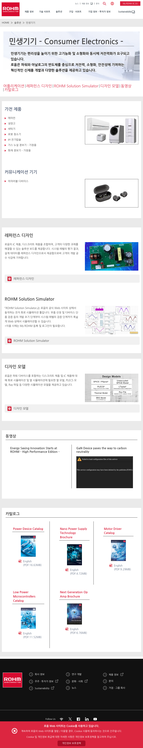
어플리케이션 (13, 86)
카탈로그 (11, 90)
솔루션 (17, 23)
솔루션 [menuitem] (59, 12)
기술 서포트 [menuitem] (44, 12)
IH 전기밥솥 (14, 139)
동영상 (126, 86)
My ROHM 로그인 (130, 3)
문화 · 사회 (77, 681)
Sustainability (125, 12)
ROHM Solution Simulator (76, 86)
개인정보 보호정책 (71, 743)
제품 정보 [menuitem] (29, 12)
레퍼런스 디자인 (39, 86)
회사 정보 (40, 674)
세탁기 (11, 129)
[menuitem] (125, 12)
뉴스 (77, 3)
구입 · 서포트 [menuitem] (75, 12)
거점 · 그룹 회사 (117, 688)
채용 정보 (85, 3)
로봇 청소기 (14, 134)
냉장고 (11, 123)
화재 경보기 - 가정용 (19, 150)
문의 (97, 3)
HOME (5, 22)
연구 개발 (77, 674)
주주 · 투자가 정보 (44, 681)
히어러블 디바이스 (18, 181)
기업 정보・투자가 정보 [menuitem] (99, 12)
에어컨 (11, 118)
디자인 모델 (109, 86)
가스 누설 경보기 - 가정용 (22, 145)
